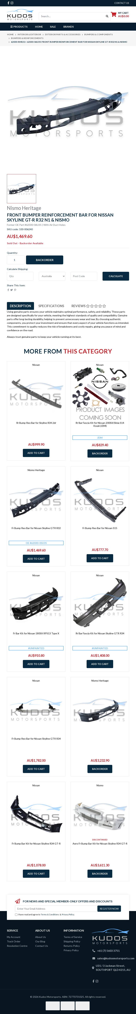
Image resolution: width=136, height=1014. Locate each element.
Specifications (51, 306)
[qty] (20, 276)
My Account (13, 936)
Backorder (44, 260)
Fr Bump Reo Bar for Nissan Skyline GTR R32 (36, 528)
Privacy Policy (68, 914)
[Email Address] (56, 909)
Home (39, 26)
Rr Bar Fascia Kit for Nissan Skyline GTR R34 (100, 633)
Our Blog (40, 941)
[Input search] (71, 16)
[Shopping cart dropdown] (120, 14)
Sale (53, 26)
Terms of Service (73, 936)
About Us (40, 936)
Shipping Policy (72, 941)
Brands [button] (68, 26)
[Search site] (107, 16)
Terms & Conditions (50, 914)
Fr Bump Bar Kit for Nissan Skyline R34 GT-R (36, 843)
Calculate (116, 276)
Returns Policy (72, 945)
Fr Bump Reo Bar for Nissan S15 (100, 528)
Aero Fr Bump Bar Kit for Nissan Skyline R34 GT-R (100, 843)
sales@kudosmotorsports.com (115, 958)
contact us (121, 3)
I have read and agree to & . (45, 914)
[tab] (20, 306)
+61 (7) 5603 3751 (108, 950)
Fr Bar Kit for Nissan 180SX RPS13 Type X (36, 633)
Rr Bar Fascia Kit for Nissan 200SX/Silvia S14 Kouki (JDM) (100, 424)
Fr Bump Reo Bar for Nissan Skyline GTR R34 (36, 738)
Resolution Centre (17, 945)
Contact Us (41, 945)
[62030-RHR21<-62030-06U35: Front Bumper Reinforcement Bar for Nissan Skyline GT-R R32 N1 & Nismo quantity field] (16, 259)
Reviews (89, 306)
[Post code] (84, 276)
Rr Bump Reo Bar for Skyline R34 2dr (36, 422)
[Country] (52, 276)
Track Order (13, 941)
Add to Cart (36, 452)
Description (20, 306)
